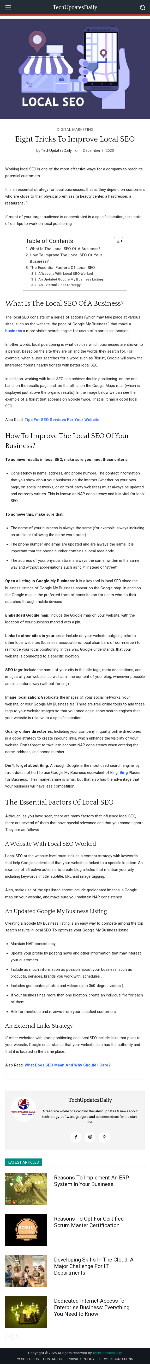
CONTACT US (53, 1359)
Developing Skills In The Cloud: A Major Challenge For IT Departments (94, 1266)
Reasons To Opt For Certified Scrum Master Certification (89, 1222)
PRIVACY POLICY (81, 1359)
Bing (123, 772)
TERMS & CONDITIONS (116, 1359)
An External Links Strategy (59, 285)
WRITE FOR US (28, 1359)
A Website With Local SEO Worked (65, 273)
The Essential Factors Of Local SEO (62, 267)
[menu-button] (8, 7)
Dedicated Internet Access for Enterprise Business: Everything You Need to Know (91, 1307)
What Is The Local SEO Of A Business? (65, 248)
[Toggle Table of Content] (116, 241)
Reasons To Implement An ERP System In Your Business (91, 1180)
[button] (142, 7)
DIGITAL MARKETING (75, 129)
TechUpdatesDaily (56, 150)
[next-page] (17, 1336)
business (13, 330)
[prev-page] (8, 1336)
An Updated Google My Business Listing (70, 279)
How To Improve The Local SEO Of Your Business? (66, 258)
